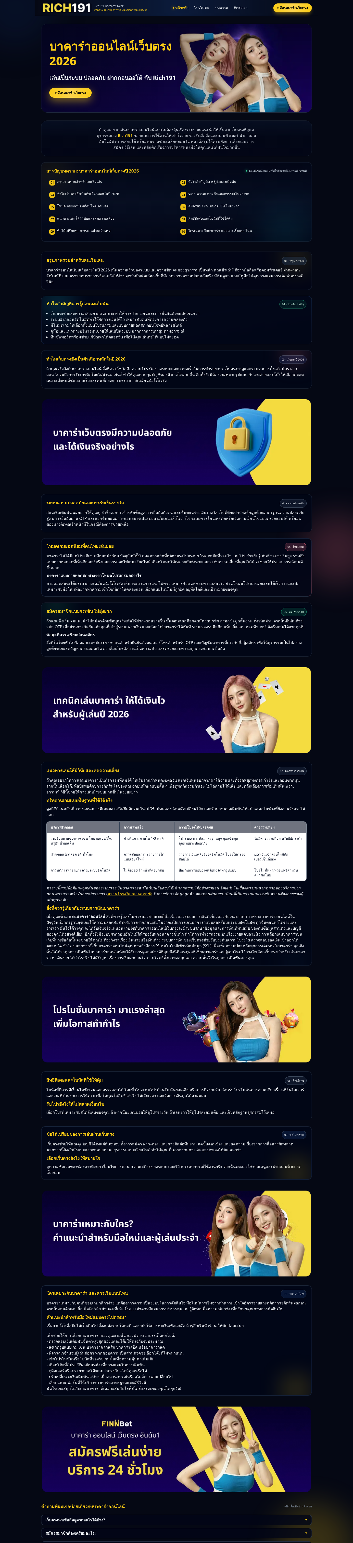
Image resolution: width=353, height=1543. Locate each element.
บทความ (221, 7)
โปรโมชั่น (201, 7)
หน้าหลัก (180, 7)
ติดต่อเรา (241, 7)
